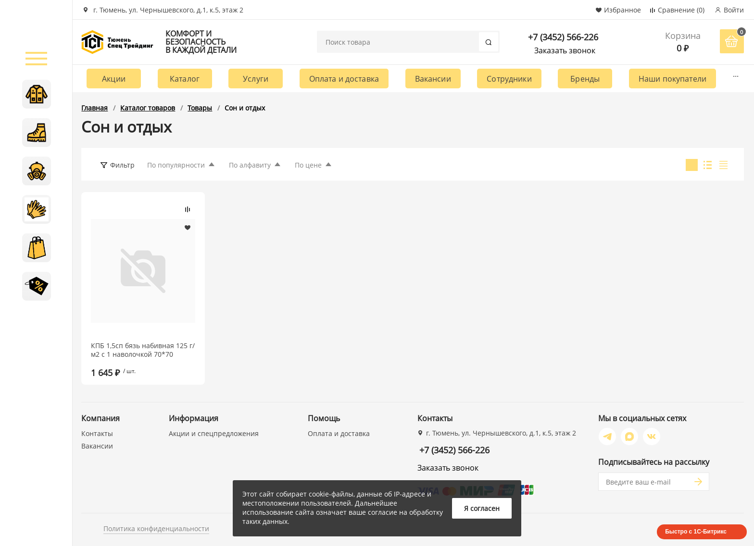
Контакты (97, 433)
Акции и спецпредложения (214, 433)
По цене (308, 165)
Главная (94, 107)
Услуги (255, 78)
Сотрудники (509, 78)
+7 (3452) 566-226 (563, 37)
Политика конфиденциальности (156, 528)
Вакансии (433, 78)
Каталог (185, 78)
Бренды (585, 78)
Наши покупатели (672, 78)
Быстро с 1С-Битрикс (696, 531)
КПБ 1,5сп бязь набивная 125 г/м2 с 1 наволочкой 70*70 (143, 350)
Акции (114, 78)
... (736, 74)
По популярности (176, 165)
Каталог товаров (147, 107)
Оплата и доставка (344, 78)
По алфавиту (250, 165)
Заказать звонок (564, 50)
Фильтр (122, 165)
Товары (200, 107)
